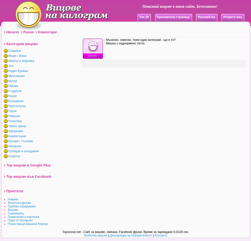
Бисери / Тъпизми (20, 141)
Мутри (12, 81)
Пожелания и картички (23, 217)
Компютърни (17, 136)
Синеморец (16, 213)
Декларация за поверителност (131, 235)
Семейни (14, 51)
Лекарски (14, 146)
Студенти (14, 91)
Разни (28, 32)
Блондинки (15, 101)
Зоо (11, 66)
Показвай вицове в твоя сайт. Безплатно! (180, 6)
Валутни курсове (19, 203)
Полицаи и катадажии (23, 151)
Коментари (47, 32)
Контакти (161, 235)
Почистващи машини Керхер (28, 224)
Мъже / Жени (17, 56)
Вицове (13, 210)
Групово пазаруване (22, 206)
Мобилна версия (95, 235)
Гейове (13, 86)
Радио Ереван (18, 71)
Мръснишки (16, 76)
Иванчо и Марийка (21, 61)
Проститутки (17, 106)
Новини (13, 199)
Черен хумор (17, 126)
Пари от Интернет (20, 220)
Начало (12, 32)
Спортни (14, 156)
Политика (15, 121)
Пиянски (14, 116)
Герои (12, 111)
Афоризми (15, 131)
